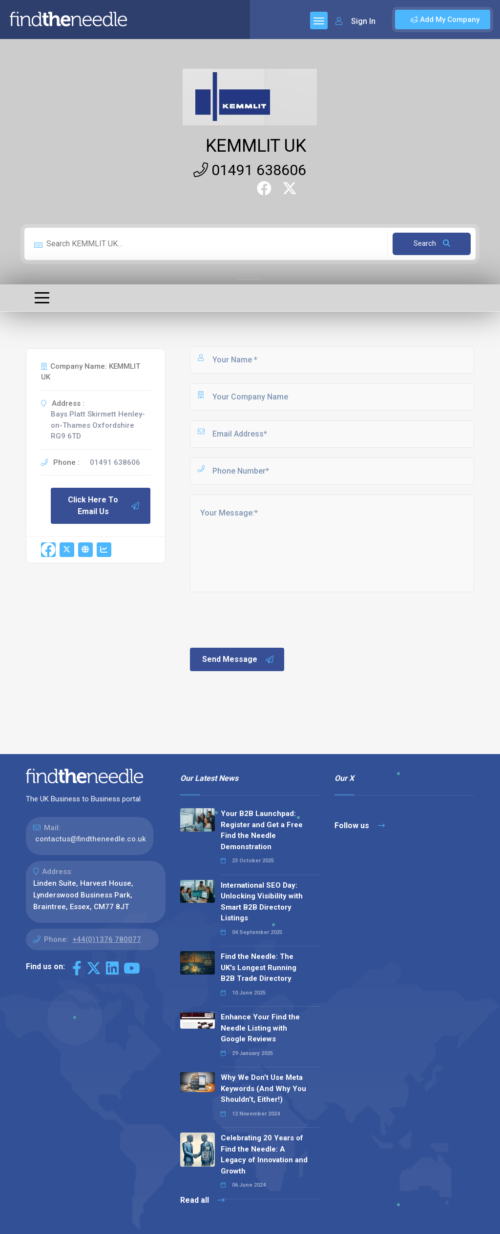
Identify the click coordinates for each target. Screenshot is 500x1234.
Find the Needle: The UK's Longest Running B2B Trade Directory (258, 967)
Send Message (238, 659)
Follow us (359, 825)
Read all (202, 1200)
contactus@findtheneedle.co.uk (90, 839)
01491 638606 (249, 170)
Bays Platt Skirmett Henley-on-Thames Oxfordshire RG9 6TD (98, 425)
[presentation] (262, 619)
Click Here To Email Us (104, 505)
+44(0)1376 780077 (106, 939)
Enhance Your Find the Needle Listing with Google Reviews (260, 1028)
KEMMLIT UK (256, 146)
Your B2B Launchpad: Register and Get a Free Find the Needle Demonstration (262, 830)
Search (432, 243)
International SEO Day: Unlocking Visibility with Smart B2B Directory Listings (262, 902)
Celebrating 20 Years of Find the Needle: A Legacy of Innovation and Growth (264, 1154)
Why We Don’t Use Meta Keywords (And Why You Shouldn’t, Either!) (263, 1088)
